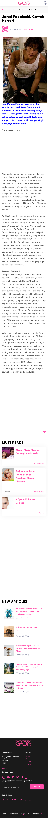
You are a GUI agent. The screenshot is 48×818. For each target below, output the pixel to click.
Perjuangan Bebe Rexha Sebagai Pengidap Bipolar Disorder (25, 476)
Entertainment (29, 30)
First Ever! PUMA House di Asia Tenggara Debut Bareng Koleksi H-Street (29, 685)
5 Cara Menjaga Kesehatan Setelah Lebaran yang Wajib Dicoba (28, 648)
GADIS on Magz (26, 800)
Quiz (4, 800)
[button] (44, 432)
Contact (29, 759)
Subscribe (36, 786)
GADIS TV (15, 800)
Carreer (28, 761)
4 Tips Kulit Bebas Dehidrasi (25, 501)
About (28, 756)
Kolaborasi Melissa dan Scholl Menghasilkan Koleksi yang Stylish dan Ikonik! (29, 611)
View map (5, 768)
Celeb (8, 10)
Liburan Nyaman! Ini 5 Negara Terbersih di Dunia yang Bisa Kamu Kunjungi (29, 667)
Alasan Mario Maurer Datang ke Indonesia (27, 452)
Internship (29, 764)
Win (8, 800)
